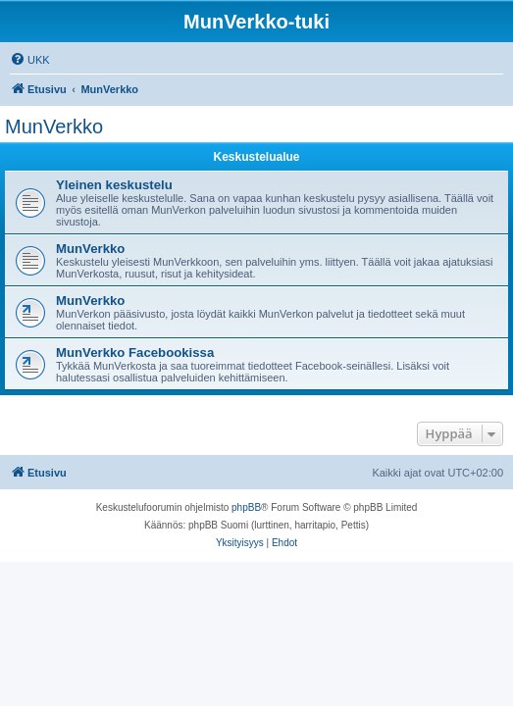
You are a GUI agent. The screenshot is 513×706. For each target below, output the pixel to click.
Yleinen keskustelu (114, 184)
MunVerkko (54, 126)
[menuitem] (30, 60)
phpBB (246, 507)
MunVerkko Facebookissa (135, 352)
